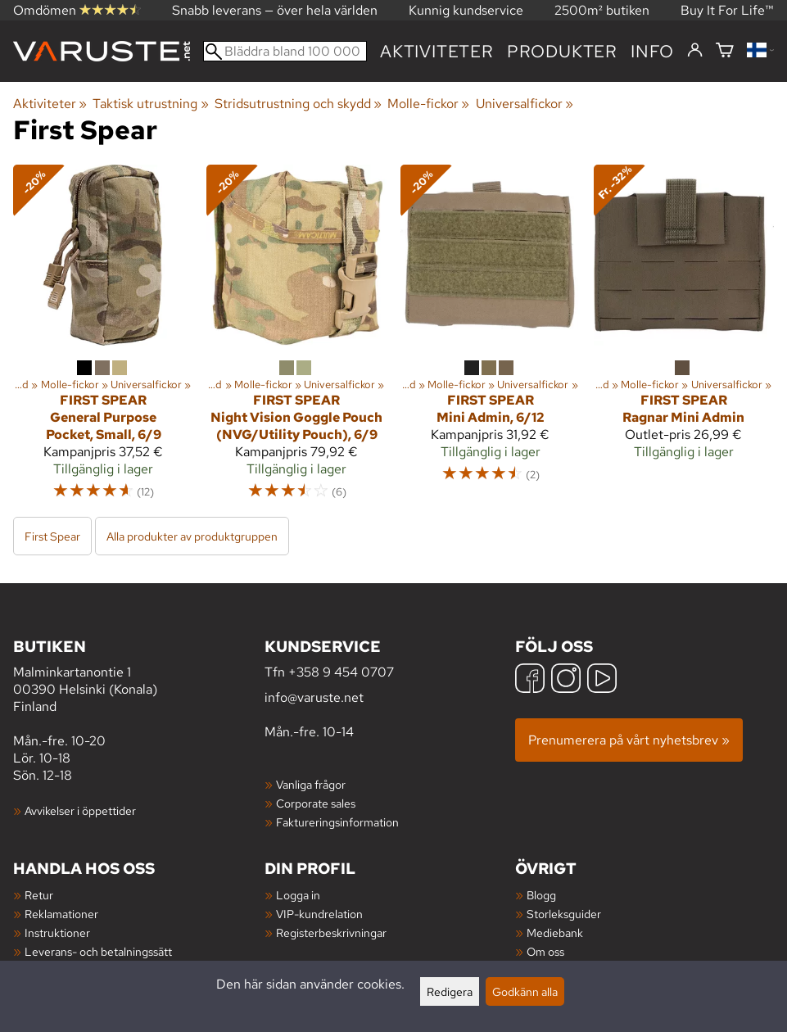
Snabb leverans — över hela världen (275, 10)
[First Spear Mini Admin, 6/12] (490, 340)
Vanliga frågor (311, 784)
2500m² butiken (601, 10)
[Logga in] (695, 51)
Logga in (298, 895)
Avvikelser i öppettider (80, 810)
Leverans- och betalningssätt (98, 951)
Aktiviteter (437, 51)
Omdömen (77, 10)
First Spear (52, 536)
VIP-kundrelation (319, 913)
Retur (39, 895)
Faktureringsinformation (337, 822)
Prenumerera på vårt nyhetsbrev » (629, 740)
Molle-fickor (428, 103)
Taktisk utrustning (150, 103)
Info (652, 51)
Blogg (541, 895)
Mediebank (555, 932)
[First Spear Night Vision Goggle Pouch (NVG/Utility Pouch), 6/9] (296, 340)
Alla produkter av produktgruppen (192, 536)
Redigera (450, 991)
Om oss (545, 951)
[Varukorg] (725, 51)
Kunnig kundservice (466, 10)
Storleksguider (564, 913)
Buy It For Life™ (727, 10)
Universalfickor (524, 103)
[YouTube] (602, 680)
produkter (562, 51)
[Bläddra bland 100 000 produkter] (285, 51)
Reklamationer (61, 913)
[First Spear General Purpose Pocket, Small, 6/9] (103, 340)
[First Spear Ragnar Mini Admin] (684, 340)
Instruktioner (57, 932)
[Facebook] (530, 680)
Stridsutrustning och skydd (298, 103)
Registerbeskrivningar (331, 932)
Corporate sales (315, 803)
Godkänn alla (525, 991)
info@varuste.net (314, 697)
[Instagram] (566, 680)
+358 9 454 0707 (341, 672)
